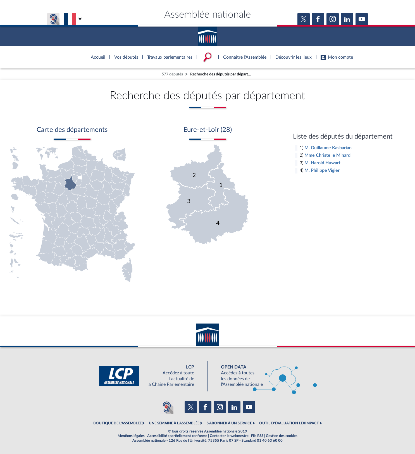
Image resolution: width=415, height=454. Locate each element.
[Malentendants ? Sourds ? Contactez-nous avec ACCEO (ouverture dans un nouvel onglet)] (166, 407)
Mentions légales (131, 436)
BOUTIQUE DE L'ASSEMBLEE (117, 423)
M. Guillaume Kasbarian (328, 148)
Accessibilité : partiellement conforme (177, 436)
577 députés (172, 74)
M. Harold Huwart (322, 163)
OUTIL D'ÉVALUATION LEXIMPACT (289, 423)
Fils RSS (257, 436)
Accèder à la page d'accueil (207, 34)
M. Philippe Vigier (322, 170)
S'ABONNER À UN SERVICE (229, 423)
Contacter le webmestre (229, 436)
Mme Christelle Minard (327, 155)
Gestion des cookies (281, 436)
